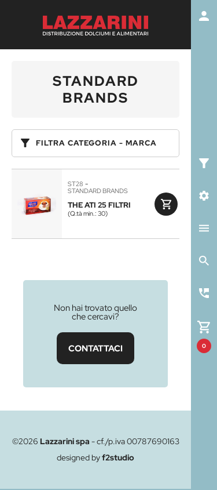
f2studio (118, 457)
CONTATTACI (95, 348)
